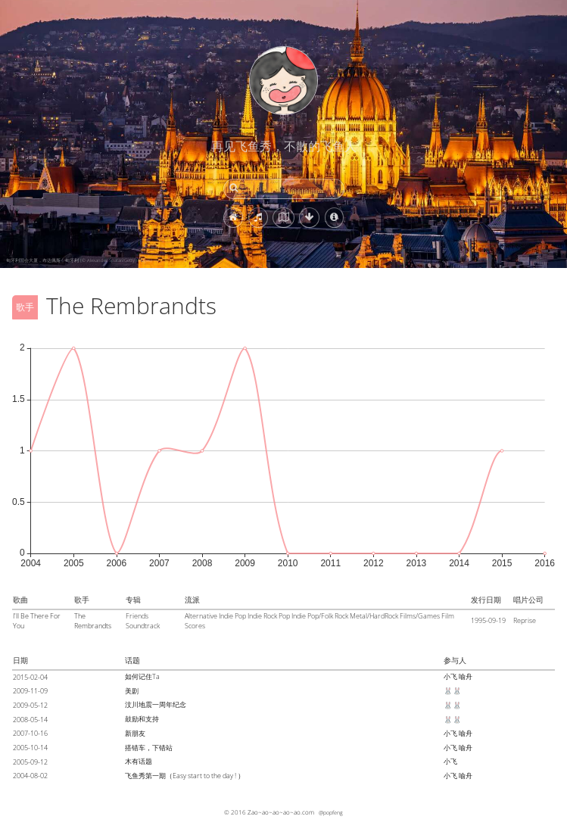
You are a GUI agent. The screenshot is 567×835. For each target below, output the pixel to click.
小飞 (450, 676)
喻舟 (465, 676)
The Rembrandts (92, 621)
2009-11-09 (30, 691)
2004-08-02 (30, 775)
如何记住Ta (142, 676)
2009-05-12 (30, 705)
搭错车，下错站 (149, 747)
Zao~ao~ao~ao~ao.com (281, 812)
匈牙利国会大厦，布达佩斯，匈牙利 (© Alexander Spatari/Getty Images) (79, 260)
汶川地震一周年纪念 (155, 704)
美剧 (132, 691)
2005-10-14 (30, 747)
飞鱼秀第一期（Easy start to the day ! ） (185, 775)
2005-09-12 (30, 762)
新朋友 (135, 733)
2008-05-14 (30, 719)
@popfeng (331, 812)
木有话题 (138, 761)
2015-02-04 (30, 677)
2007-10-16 (30, 733)
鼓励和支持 (142, 719)
